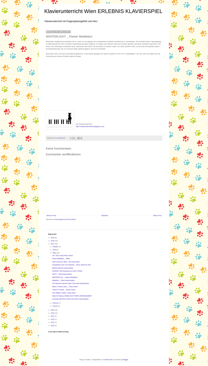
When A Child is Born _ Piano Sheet (65, 287)
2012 (53, 319)
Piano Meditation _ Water (61, 259)
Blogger (125, 360)
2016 (53, 310)
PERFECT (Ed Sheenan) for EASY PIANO (67, 271)
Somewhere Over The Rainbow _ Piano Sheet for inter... (72, 265)
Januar (55, 306)
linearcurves (108, 360)
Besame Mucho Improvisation (62, 268)
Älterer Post (157, 215)
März (55, 253)
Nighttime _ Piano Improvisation (63, 280)
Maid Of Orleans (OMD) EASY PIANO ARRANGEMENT (72, 296)
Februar (56, 303)
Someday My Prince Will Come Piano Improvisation (70, 299)
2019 (53, 238)
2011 (53, 322)
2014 (53, 316)
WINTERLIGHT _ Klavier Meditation (65, 277)
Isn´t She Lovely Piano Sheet (62, 255)
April (54, 250)
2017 (53, 244)
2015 (53, 313)
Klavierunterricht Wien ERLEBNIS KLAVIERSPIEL (103, 11)
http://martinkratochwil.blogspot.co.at (90, 126)
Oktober (56, 247)
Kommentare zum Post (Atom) (65, 219)
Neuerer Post (51, 215)
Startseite (104, 215)
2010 (53, 326)
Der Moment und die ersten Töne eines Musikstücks (70, 283)
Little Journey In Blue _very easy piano (66, 262)
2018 (53, 241)
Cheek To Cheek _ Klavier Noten (63, 290)
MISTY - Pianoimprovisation (62, 274)
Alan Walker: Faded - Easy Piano (64, 293)
